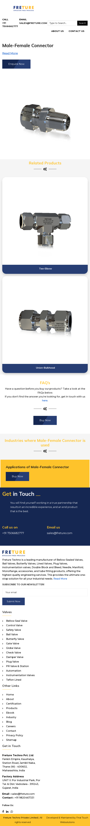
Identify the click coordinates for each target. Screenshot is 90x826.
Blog (9, 722)
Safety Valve (13, 630)
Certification (13, 703)
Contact (11, 731)
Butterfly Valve (15, 639)
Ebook (10, 712)
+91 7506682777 (13, 533)
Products (11, 708)
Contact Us (76, 31)
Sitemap (11, 740)
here (45, 400)
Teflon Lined (13, 680)
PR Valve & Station (17, 666)
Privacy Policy (14, 735)
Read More (60, 578)
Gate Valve (12, 643)
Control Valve (14, 625)
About (10, 699)
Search (82, 23)
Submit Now (13, 601)
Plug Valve (12, 661)
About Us (57, 31)
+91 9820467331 (24, 797)
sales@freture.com (33, 23)
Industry (11, 717)
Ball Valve (12, 634)
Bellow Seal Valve (16, 621)
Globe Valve (13, 648)
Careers (11, 726)
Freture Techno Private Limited (20, 817)
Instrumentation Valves (20, 675)
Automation (13, 670)
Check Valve (13, 652)
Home (10, 694)
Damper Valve (14, 657)
